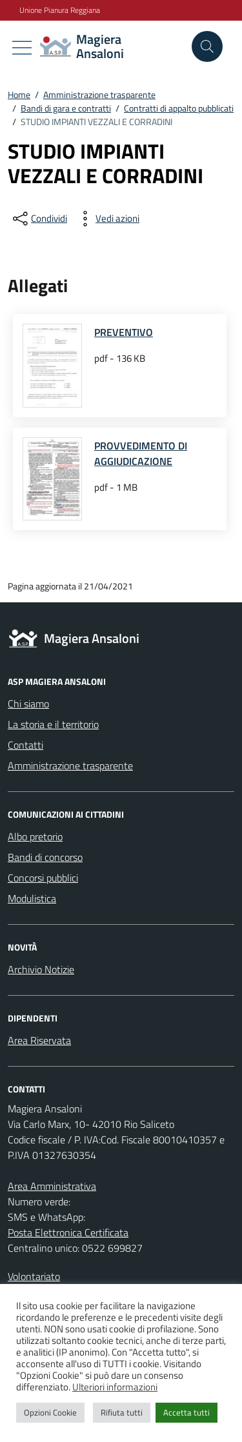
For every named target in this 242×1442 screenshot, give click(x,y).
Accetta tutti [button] (186, 1412)
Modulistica (32, 898)
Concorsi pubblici (43, 877)
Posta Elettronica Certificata (68, 1232)
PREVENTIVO (123, 332)
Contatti (25, 745)
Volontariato (34, 1276)
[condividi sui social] (39, 218)
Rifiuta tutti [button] (122, 1412)
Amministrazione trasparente (70, 765)
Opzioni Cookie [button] (50, 1412)
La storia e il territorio (53, 724)
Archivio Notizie (41, 969)
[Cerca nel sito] (207, 46)
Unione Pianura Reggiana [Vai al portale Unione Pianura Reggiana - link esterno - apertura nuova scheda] (59, 10)
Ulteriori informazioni (114, 1387)
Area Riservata (39, 1040)
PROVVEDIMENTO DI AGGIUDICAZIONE (140, 453)
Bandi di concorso (45, 857)
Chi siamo (28, 703)
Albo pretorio (35, 836)
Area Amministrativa (52, 1186)
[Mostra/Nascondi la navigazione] (22, 47)
